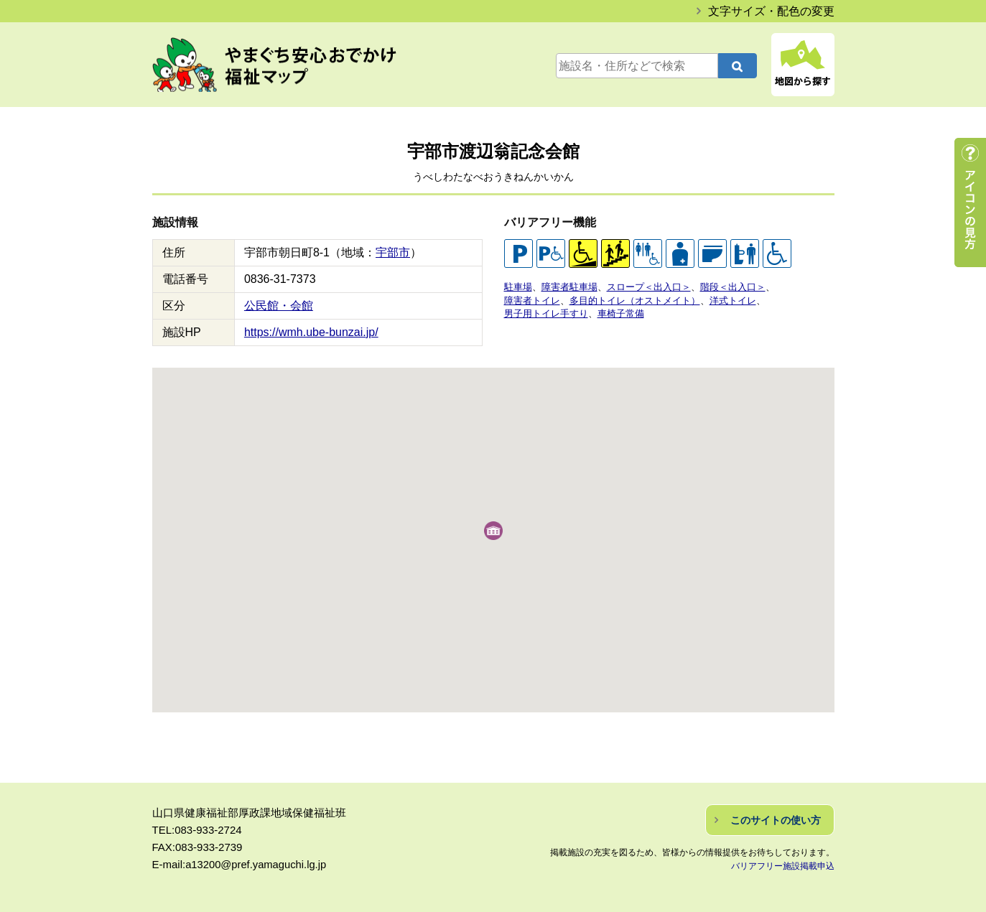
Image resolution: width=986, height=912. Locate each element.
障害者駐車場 (569, 286)
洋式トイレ (733, 299)
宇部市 (393, 252)
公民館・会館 (278, 305)
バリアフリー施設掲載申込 (782, 866)
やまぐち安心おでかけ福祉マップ (289, 66)
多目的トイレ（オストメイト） (634, 299)
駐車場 (518, 286)
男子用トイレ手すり (546, 312)
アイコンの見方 (970, 202)
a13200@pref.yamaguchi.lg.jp (257, 864)
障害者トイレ (532, 299)
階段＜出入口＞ (733, 286)
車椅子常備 (620, 312)
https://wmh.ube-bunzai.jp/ (311, 332)
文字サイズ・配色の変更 (771, 11)
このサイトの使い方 (775, 820)
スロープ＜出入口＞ (649, 286)
